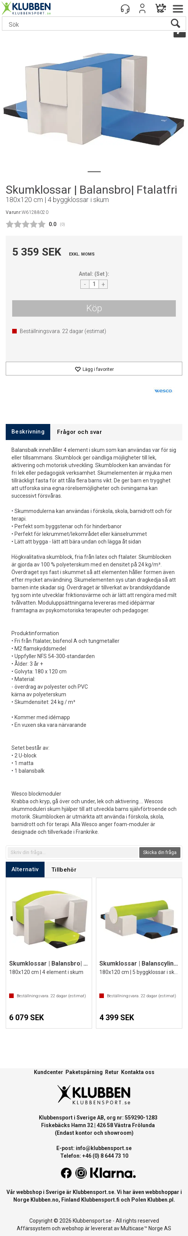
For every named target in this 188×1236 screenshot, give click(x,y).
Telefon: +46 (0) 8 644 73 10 (94, 1156)
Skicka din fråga (160, 852)
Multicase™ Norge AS (146, 1228)
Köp (94, 308)
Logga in (142, 8)
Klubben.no (44, 1200)
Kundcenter (48, 1072)
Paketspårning (84, 1072)
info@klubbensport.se (104, 1148)
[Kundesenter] (125, 8)
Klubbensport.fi (100, 1200)
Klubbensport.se (93, 1192)
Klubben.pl (160, 1200)
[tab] (28, 432)
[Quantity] (94, 284)
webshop (73, 1228)
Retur (112, 1072)
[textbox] (73, 852)
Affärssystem (34, 1228)
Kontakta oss (138, 1072)
